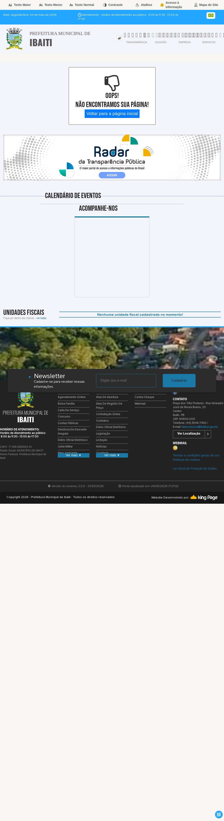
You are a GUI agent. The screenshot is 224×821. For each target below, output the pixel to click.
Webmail (140, 403)
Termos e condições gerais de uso (196, 455)
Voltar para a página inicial (112, 113)
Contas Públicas (68, 423)
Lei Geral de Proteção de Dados (195, 468)
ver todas (41, 318)
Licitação (101, 440)
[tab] (119, 38)
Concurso (64, 416)
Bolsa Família (66, 403)
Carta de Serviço (68, 410)
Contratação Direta (108, 414)
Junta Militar (65, 446)
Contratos (102, 420)
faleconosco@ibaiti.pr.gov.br (200, 427)
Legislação (103, 433)
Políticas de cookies (186, 459)
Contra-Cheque (144, 397)
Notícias (101, 446)
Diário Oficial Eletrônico (73, 440)
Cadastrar (179, 380)
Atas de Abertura (107, 397)
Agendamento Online (72, 397)
